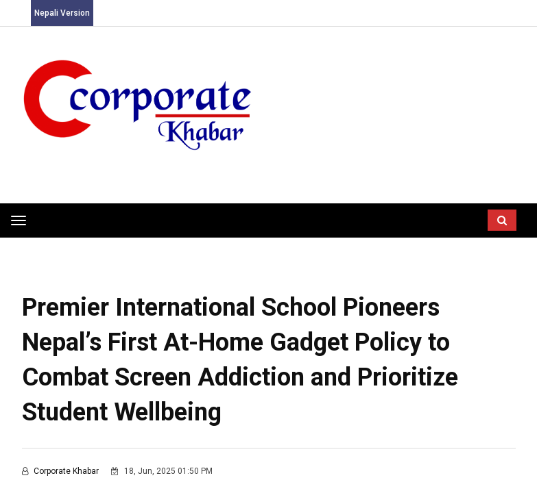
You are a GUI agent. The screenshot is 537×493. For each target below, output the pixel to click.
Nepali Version (62, 13)
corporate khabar (61, 471)
